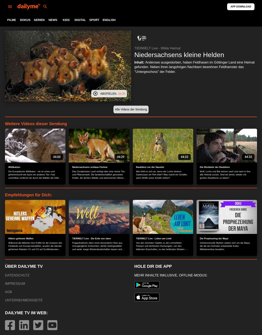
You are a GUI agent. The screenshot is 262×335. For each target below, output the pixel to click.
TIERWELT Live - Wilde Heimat (157, 48)
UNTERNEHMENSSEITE (24, 300)
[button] (141, 38)
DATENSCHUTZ (17, 275)
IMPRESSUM (15, 283)
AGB (8, 292)
